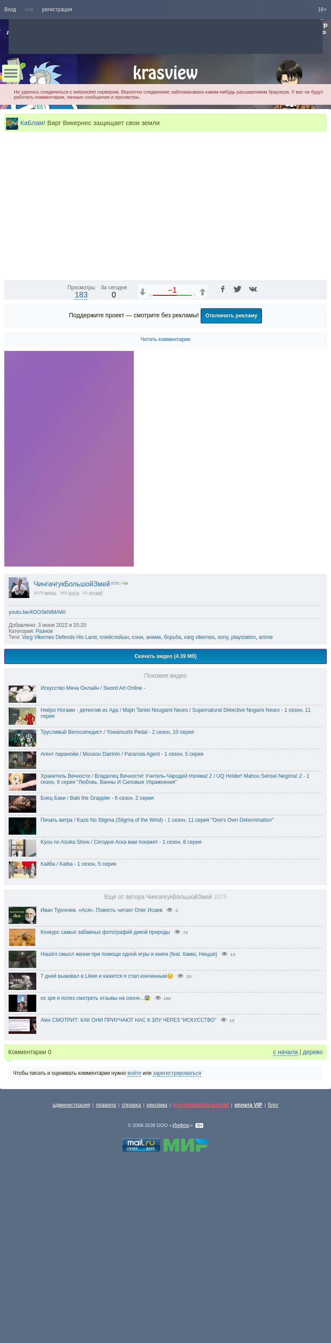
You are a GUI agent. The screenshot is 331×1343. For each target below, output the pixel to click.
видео (50, 772)
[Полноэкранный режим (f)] (319, 453)
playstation (243, 817)
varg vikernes (199, 817)
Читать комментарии (166, 520)
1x (264, 453)
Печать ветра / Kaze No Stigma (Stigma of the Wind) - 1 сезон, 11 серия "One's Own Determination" (157, 1000)
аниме (153, 817)
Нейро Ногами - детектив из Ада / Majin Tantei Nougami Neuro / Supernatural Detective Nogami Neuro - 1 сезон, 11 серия (176, 893)
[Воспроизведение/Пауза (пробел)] (11, 453)
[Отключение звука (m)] (279, 453)
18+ (322, 9)
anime (265, 817)
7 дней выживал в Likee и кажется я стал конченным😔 (107, 1156)
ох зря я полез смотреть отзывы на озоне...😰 (96, 1178)
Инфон (181, 1305)
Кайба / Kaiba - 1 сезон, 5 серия (78, 1044)
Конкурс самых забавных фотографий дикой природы (105, 1112)
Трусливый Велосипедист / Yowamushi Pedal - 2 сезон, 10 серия (117, 912)
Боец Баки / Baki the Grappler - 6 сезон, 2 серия (97, 978)
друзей (95, 772)
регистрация (57, 9)
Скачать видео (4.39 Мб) (165, 836)
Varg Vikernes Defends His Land (59, 817)
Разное (44, 811)
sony (223, 817)
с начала (285, 1232)
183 (81, 475)
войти (134, 1253)
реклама (157, 1285)
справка (131, 1285)
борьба (172, 817)
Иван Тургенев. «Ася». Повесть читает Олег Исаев (102, 1090)
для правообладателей (201, 1285)
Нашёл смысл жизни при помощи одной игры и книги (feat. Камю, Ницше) (129, 1134)
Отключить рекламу (231, 496)
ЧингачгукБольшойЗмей (72, 764)
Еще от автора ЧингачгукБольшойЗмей (165, 1077)
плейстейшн (114, 817)
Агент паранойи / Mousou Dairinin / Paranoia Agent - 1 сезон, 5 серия (122, 934)
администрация (72, 1285)
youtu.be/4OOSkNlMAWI (37, 792)
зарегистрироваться (177, 1253)
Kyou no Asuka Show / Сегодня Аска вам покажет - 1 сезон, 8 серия (121, 1022)
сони (137, 817)
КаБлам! (32, 122)
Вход (10, 9)
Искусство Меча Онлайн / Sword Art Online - (93, 868)
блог (273, 1285)
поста (73, 772)
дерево (313, 1232)
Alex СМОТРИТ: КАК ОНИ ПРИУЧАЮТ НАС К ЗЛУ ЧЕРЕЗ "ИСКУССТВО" (129, 1200)
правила (106, 1285)
